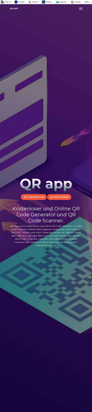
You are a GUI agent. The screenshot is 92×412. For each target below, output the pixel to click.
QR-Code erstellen (34, 197)
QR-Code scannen (59, 197)
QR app (14, 8)
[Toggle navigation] (80, 8)
